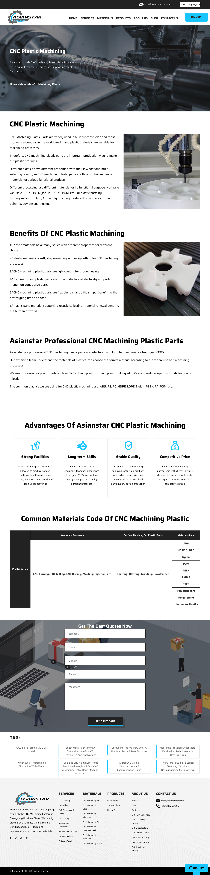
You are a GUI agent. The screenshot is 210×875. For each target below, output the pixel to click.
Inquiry (196, 868)
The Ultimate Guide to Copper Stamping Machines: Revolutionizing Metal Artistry (178, 766)
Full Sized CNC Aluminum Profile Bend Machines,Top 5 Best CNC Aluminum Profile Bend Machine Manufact (80, 768)
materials (25, 84)
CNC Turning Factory (141, 815)
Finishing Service (66, 841)
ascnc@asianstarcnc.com (157, 4)
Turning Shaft (113, 805)
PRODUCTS (123, 18)
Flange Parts (112, 810)
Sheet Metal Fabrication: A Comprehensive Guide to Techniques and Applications (80, 751)
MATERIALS (105, 18)
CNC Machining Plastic (93, 843)
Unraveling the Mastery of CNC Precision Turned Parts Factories (129, 749)
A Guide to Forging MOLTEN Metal (31, 749)
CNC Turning (64, 800)
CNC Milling (64, 805)
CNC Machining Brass (92, 800)
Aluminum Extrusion (68, 831)
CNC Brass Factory (140, 828)
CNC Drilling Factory (140, 832)
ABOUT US (141, 18)
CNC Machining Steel (92, 822)
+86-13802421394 (170, 806)
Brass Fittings (113, 800)
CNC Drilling (64, 818)
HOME (73, 18)
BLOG (154, 18)
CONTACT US (169, 18)
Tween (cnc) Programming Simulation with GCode (31, 764)
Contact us (136, 810)
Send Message (105, 721)
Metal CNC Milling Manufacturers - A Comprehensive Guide (129, 766)
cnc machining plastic (46, 84)
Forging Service (66, 836)
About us (136, 800)
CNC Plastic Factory (140, 837)
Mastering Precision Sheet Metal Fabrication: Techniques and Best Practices (178, 751)
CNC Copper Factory (141, 842)
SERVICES (87, 18)
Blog (134, 805)
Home (13, 84)
